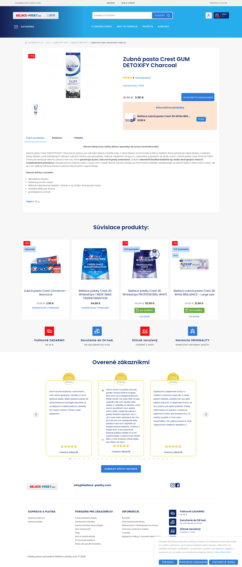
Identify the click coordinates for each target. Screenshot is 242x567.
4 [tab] (84, 458)
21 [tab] (162, 458)
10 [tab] (111, 458)
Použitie (148, 26)
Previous (36, 414)
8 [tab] (102, 458)
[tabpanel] (69, 418)
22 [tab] (167, 458)
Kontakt (163, 26)
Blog (77, 532)
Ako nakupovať (82, 529)
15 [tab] (134, 458)
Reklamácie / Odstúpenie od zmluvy (140, 525)
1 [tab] (70, 458)
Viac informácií (223, 552)
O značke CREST (102, 26)
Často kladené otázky (86, 517)
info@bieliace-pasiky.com (28, 3)
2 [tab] (74, 458)
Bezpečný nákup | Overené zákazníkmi (141, 536)
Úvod (48, 43)
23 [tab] (171, 458)
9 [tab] (107, 458)
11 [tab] (116, 458)
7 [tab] (97, 458)
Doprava (214, 3)
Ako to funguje (127, 26)
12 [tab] (121, 458)
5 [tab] (88, 458)
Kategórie (27, 26)
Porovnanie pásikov (85, 540)
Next (206, 414)
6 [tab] (93, 458)
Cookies (126, 532)
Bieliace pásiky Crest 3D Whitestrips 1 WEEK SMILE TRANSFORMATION (95, 294)
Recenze (111, 3)
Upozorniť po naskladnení (198, 97)
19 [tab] (153, 458)
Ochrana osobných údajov (135, 529)
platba (224, 3)
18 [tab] (148, 458)
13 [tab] (125, 458)
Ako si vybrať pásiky (85, 536)
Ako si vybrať (128, 3)
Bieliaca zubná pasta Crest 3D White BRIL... (163, 116)
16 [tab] (139, 458)
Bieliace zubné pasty (80, 43)
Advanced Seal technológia (89, 525)
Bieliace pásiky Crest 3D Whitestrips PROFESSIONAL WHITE (145, 292)
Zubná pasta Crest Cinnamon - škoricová (45, 292)
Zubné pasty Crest (61, 43)
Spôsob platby (35, 521)
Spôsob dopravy (36, 517)
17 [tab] (144, 458)
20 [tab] (158, 458)
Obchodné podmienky (133, 521)
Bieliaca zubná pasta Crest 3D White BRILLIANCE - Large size (194, 292)
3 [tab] (79, 458)
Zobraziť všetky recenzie (121, 468)
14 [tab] (130, 458)
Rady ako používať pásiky (88, 543)
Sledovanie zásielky (85, 521)
